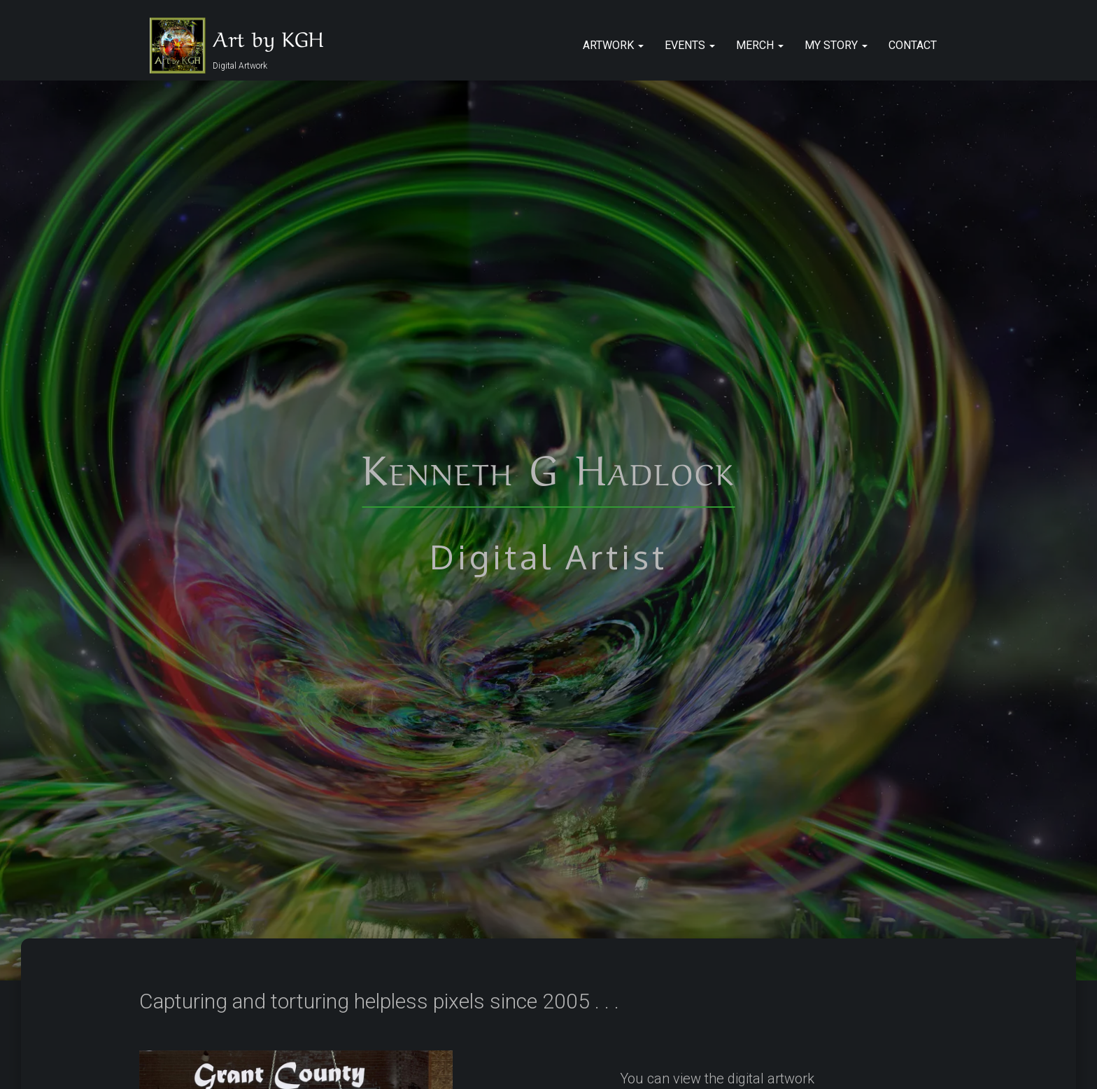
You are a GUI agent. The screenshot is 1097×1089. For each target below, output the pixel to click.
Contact (913, 45)
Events (690, 45)
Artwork (613, 45)
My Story (836, 45)
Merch (760, 45)
